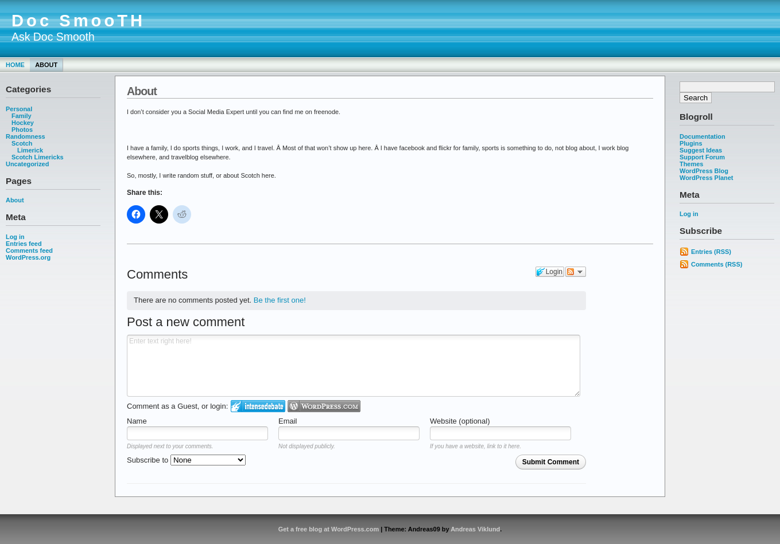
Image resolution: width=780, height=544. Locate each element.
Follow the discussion (575, 272)
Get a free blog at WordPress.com (328, 529)
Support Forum (702, 157)
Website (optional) (460, 421)
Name (137, 421)
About (46, 64)
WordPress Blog (704, 170)
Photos (22, 129)
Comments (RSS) (716, 264)
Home (15, 64)
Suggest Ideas (701, 150)
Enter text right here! (353, 366)
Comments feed (29, 250)
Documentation (702, 136)
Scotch (21, 143)
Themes (691, 164)
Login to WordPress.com (324, 406)
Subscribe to (186, 460)
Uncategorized (27, 164)
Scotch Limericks (37, 157)
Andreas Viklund (475, 529)
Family (21, 115)
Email (287, 421)
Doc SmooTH (78, 20)
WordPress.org (28, 257)
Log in (15, 236)
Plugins (691, 143)
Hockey (22, 122)
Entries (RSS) (711, 251)
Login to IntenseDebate (258, 406)
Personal (19, 108)
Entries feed (24, 243)
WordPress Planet (706, 177)
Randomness (25, 136)
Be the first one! (280, 300)
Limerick (30, 150)
